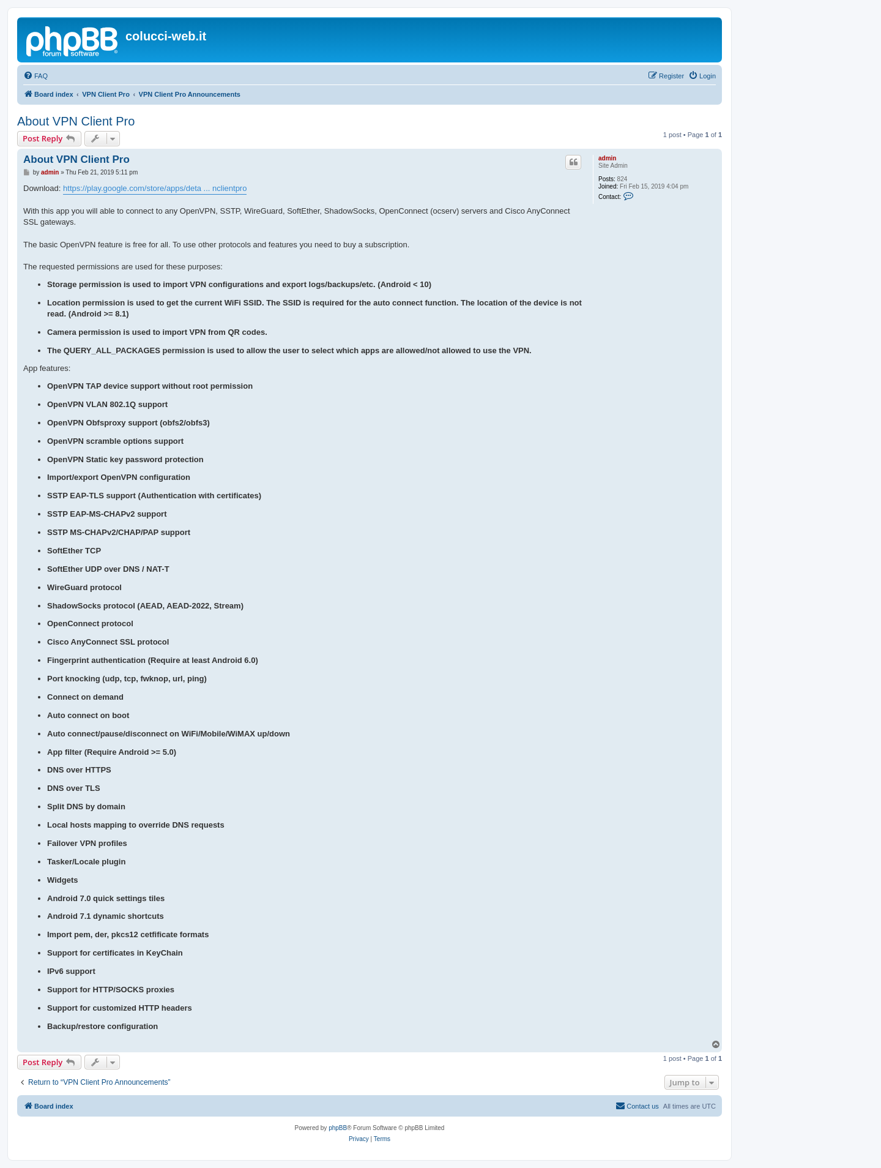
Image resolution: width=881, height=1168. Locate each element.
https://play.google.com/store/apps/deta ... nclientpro (155, 188)
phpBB (338, 1128)
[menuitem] (35, 76)
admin (607, 158)
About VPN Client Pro (76, 121)
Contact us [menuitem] (637, 1105)
